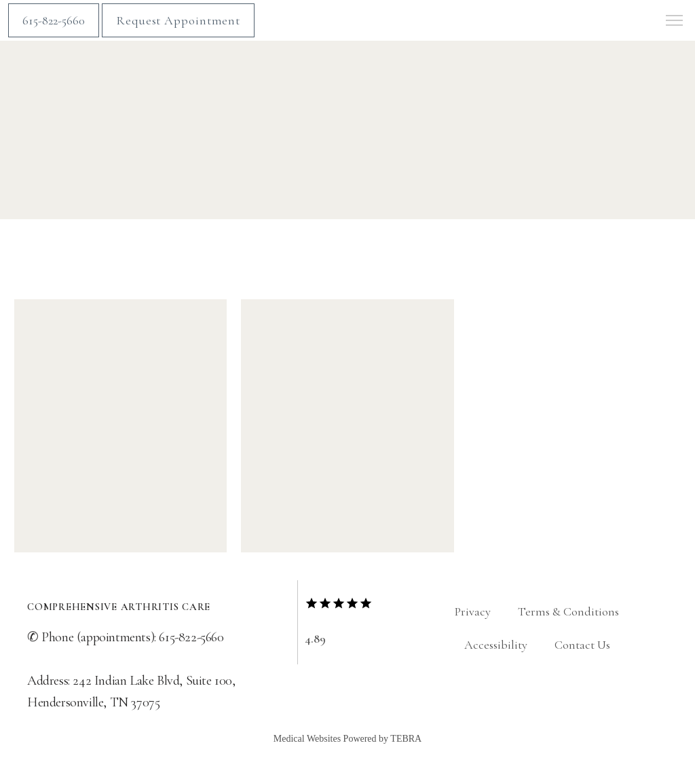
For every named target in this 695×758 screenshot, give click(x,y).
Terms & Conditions (568, 611)
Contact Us (582, 644)
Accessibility (495, 644)
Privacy (473, 611)
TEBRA (405, 739)
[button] (674, 21)
